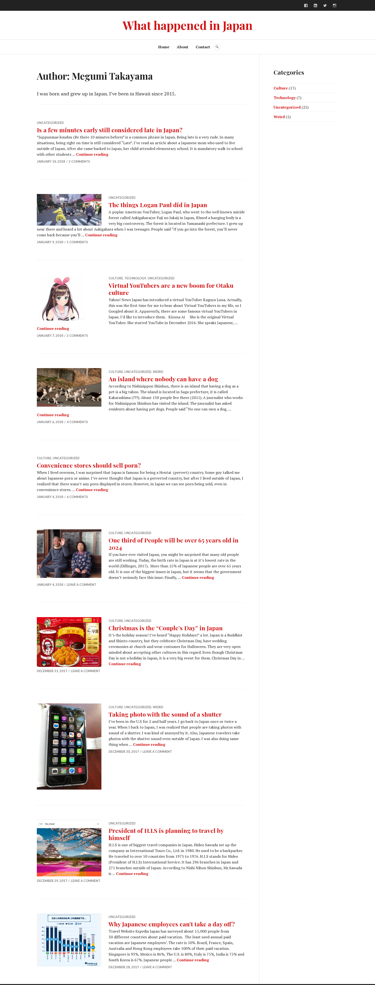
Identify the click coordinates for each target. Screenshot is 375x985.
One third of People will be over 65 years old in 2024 (173, 543)
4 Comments (77, 422)
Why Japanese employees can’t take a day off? (172, 924)
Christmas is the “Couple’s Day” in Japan (166, 628)
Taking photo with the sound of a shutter (165, 714)
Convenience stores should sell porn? (89, 465)
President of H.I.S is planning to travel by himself (166, 833)
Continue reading (92, 154)
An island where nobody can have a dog (163, 379)
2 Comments (79, 161)
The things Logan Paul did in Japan (158, 205)
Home (163, 47)
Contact (203, 47)
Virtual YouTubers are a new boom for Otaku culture (171, 288)
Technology (135, 278)
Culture (116, 278)
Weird (158, 372)
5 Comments (77, 242)
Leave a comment (81, 585)
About (182, 47)
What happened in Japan (187, 25)
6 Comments (77, 497)
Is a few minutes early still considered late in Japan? (109, 130)
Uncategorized (50, 123)
